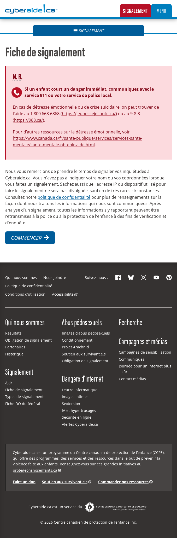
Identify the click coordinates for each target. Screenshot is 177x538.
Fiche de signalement (24, 389)
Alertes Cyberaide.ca (80, 424)
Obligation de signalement (28, 340)
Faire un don (24, 481)
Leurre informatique (79, 389)
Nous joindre (54, 277)
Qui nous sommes (21, 277)
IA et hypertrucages (79, 410)
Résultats (13, 333)
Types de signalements (25, 396)
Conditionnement (77, 340)
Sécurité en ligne (76, 417)
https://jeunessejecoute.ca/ (89, 113)
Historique (14, 354)
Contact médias (132, 378)
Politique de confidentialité (28, 285)
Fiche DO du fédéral (22, 403)
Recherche (131, 322)
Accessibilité (63, 294)
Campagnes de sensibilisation (145, 352)
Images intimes (75, 396)
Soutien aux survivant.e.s (84, 354)
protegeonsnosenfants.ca (35, 470)
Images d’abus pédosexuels (86, 333)
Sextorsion (71, 403)
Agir (8, 382)
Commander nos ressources (123, 481)
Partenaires (15, 346)
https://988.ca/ (28, 120)
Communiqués (131, 359)
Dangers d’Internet (82, 378)
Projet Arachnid (75, 346)
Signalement (135, 10)
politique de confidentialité (64, 197)
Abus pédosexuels (82, 322)
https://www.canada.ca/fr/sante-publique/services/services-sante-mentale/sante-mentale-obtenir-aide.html (77, 141)
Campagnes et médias (143, 341)
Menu (161, 10)
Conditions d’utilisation (25, 294)
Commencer (30, 237)
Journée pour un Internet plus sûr (145, 369)
